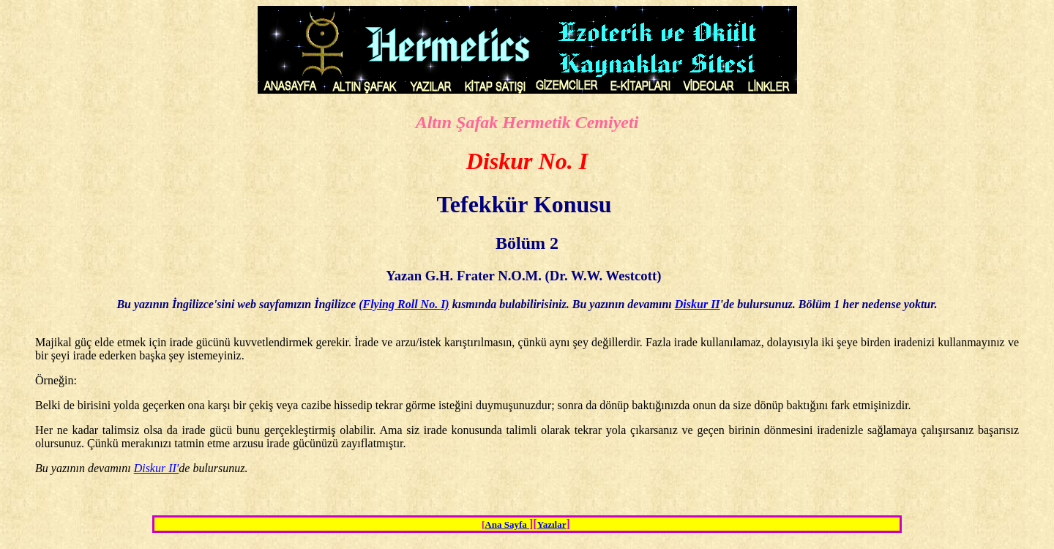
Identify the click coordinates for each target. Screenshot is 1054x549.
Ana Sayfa (507, 524)
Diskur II (697, 304)
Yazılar (552, 524)
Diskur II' (156, 468)
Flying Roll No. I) (405, 304)
